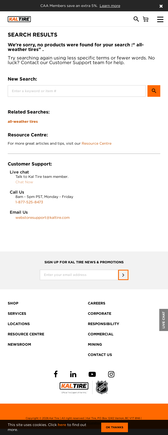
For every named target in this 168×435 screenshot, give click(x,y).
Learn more (110, 6)
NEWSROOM (19, 344)
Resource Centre (96, 143)
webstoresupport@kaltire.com (42, 217)
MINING (95, 344)
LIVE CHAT (163, 319)
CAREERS (96, 303)
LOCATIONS (19, 324)
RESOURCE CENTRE (26, 334)
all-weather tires (23, 121)
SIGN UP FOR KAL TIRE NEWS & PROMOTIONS (84, 262)
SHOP (13, 303)
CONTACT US (100, 355)
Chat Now (24, 182)
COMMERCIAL (101, 334)
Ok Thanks (114, 427)
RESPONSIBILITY (103, 324)
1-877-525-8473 (29, 202)
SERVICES (17, 313)
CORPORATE (99, 313)
